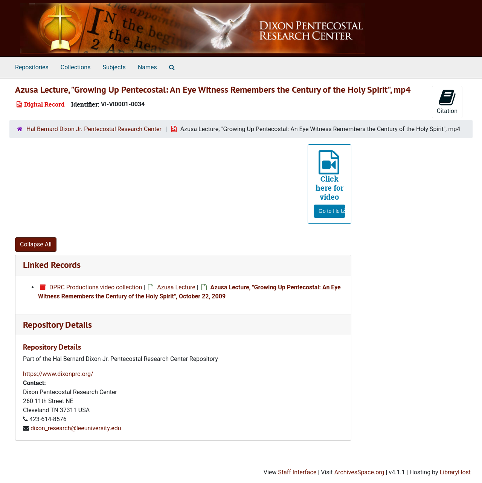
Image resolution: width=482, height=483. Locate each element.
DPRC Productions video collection (95, 287)
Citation (447, 102)
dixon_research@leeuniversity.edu (76, 428)
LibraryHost (455, 472)
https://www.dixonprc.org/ (58, 374)
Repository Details (57, 324)
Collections (76, 67)
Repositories (32, 67)
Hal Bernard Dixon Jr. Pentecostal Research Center (94, 129)
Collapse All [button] (36, 244)
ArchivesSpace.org (359, 472)
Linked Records (52, 265)
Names (147, 67)
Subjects (113, 67)
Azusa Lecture (176, 287)
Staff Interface (297, 472)
